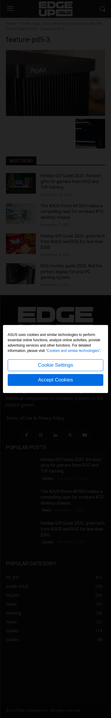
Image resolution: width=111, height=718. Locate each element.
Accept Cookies (55, 380)
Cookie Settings (55, 365)
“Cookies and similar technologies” (73, 351)
